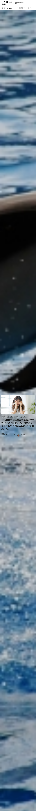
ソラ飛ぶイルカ (13, 3)
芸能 (3, 434)
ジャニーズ (11, 434)
